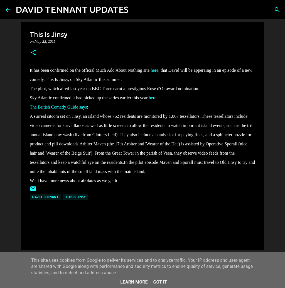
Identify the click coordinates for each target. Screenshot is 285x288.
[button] (33, 53)
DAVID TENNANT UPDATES (72, 9)
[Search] (136, 9)
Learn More (134, 282)
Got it (160, 282)
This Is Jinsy (75, 197)
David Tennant (45, 197)
